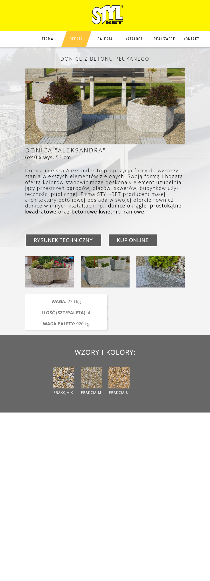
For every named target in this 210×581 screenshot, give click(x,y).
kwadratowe (40, 211)
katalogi (133, 38)
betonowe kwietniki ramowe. (109, 211)
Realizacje (164, 38)
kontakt (191, 38)
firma (47, 38)
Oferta (76, 38)
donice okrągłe (127, 205)
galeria (105, 38)
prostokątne (166, 205)
